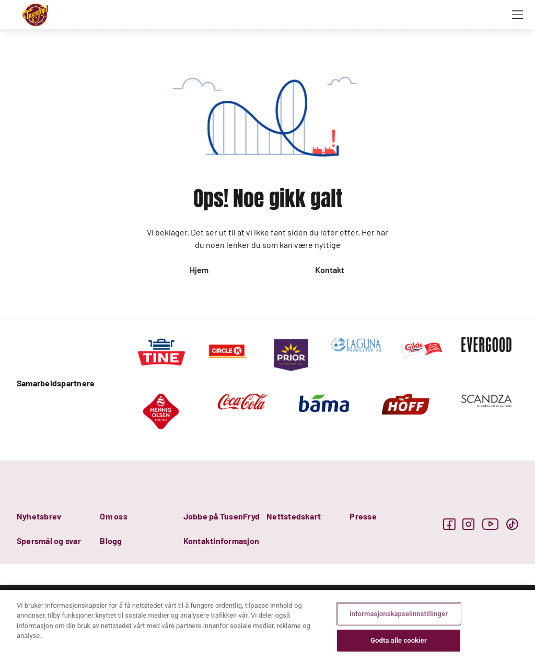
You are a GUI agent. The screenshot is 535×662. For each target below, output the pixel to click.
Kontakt (329, 270)
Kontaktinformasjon (221, 541)
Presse (363, 516)
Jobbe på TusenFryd (221, 516)
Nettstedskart (293, 516)
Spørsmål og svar (49, 541)
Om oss (113, 516)
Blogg (111, 541)
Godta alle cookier (398, 640)
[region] (267, 626)
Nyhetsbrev (39, 516)
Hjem (199, 270)
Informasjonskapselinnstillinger (399, 614)
